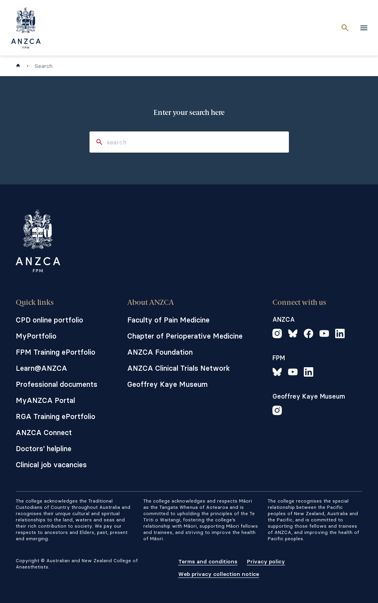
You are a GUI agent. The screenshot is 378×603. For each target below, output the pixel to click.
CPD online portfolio (49, 319)
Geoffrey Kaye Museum (167, 384)
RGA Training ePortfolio (55, 416)
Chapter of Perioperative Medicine (185, 336)
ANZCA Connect (44, 432)
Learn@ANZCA (41, 368)
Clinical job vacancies (51, 464)
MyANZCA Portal (45, 400)
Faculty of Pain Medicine (168, 319)
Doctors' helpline (43, 448)
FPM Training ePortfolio (55, 352)
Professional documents (56, 384)
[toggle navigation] (363, 27)
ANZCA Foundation (160, 352)
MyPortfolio (36, 336)
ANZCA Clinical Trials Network (178, 368)
